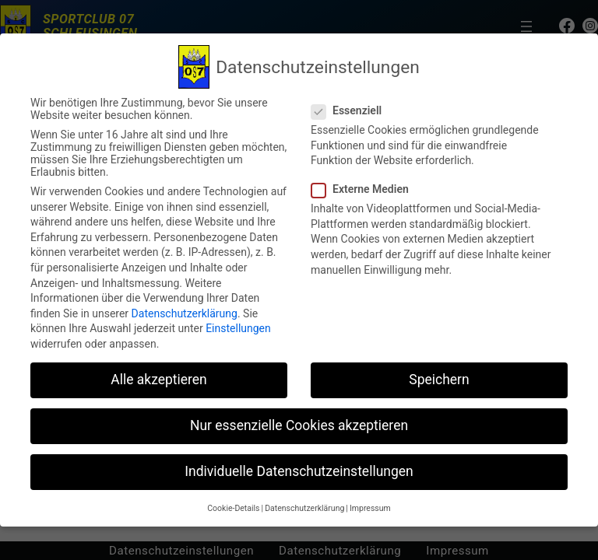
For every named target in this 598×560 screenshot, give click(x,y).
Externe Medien (366, 189)
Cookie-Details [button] (233, 508)
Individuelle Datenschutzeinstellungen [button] (299, 471)
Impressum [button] (370, 508)
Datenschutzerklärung (184, 313)
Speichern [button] (439, 379)
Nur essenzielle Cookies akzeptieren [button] (299, 425)
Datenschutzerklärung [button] (304, 508)
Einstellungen (238, 328)
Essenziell (353, 110)
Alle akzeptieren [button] (159, 379)
